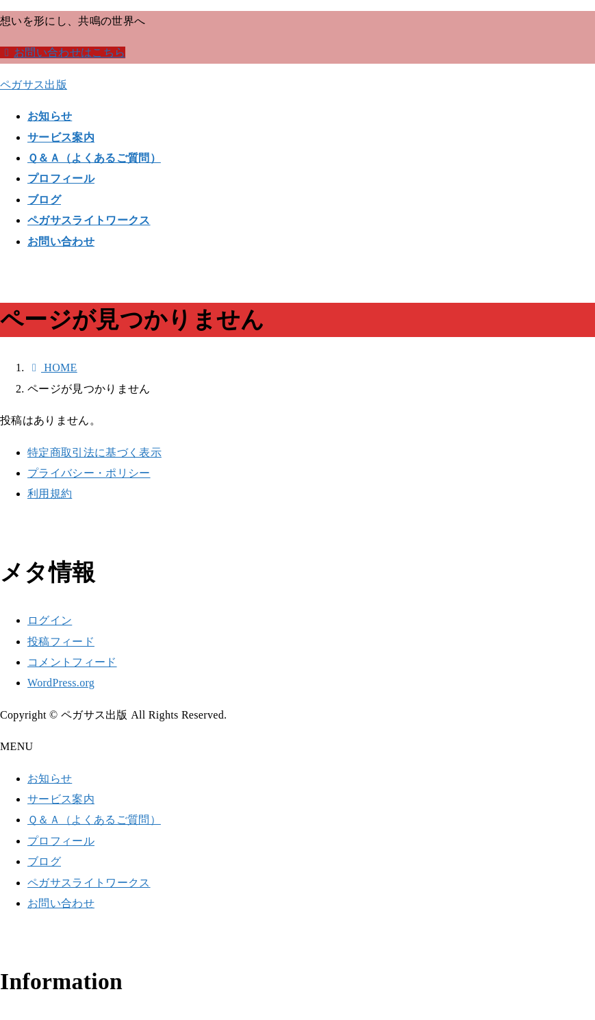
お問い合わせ (60, 903)
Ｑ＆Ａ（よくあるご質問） (94, 819)
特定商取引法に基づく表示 (94, 452)
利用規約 (49, 493)
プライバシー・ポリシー (89, 473)
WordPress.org (60, 682)
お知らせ (49, 778)
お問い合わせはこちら (62, 52)
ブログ (44, 861)
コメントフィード (72, 662)
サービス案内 (60, 799)
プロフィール (60, 841)
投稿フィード (60, 641)
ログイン (49, 620)
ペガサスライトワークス (89, 882)
